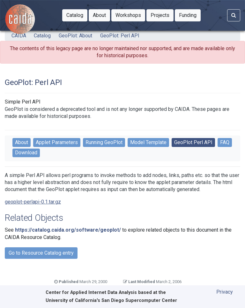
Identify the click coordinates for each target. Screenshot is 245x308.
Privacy (224, 292)
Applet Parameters (57, 142)
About (21, 142)
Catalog (42, 36)
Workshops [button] (130, 14)
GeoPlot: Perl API (119, 36)
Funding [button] (190, 14)
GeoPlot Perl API (193, 142)
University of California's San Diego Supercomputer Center (111, 300)
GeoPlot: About (75, 36)
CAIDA (18, 36)
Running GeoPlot (103, 142)
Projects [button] (162, 14)
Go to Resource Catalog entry (41, 253)
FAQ (224, 142)
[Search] (233, 15)
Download (26, 153)
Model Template (148, 142)
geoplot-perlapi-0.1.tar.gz (33, 202)
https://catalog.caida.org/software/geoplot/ (68, 230)
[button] (74, 15)
